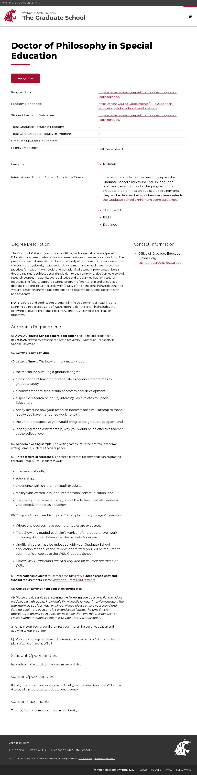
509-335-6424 (85, 758)
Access (143, 770)
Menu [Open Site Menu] (190, 16)
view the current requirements (74, 580)
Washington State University (21, 3)
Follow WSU (183, 770)
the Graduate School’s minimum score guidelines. (140, 199)
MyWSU (168, 770)
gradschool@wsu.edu (104, 758)
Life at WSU (36, 750)
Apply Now (25, 78)
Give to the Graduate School (70, 750)
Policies (156, 770)
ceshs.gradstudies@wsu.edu (159, 263)
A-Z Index (15, 750)
